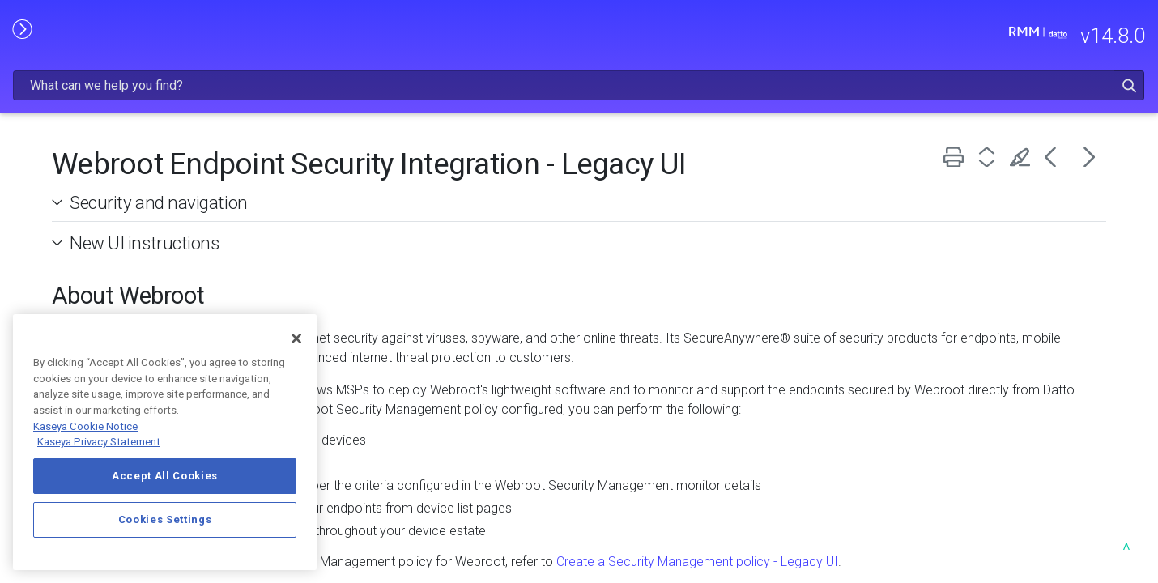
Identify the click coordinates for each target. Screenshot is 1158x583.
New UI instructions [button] (369, 200)
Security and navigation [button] (383, 160)
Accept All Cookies (165, 476)
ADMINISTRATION (122, 206)
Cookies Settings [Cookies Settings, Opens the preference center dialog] (165, 519)
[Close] (296, 338)
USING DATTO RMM (122, 240)
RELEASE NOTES (122, 104)
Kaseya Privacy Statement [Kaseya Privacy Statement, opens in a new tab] (98, 442)
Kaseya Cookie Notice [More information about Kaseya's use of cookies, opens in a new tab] (85, 426)
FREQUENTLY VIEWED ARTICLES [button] (122, 138)
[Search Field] (863, 35)
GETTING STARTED (122, 172)
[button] (1088, 35)
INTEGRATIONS (122, 274)
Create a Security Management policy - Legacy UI (929, 539)
